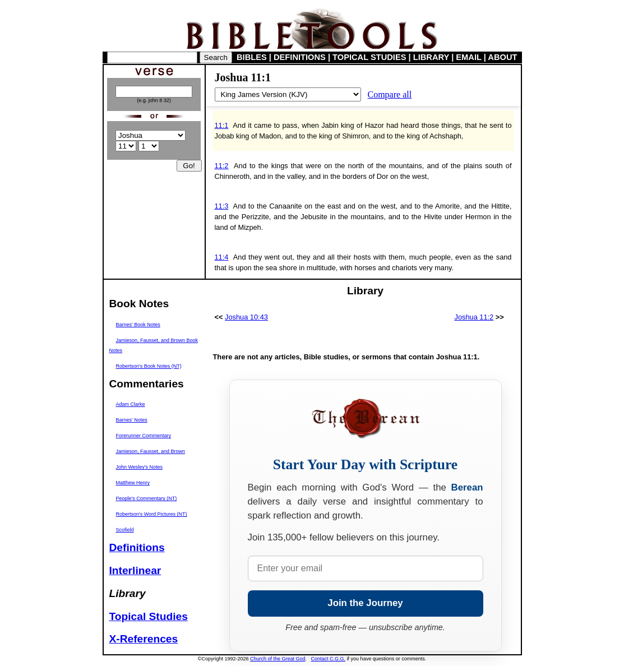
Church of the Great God (278, 659)
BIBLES (252, 57)
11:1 (222, 125)
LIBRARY (431, 57)
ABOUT (502, 57)
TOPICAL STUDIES (369, 57)
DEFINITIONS (300, 57)
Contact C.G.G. (328, 659)
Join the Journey (365, 603)
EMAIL (468, 57)
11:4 (222, 257)
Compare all (390, 94)
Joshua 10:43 (246, 317)
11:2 (222, 165)
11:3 (222, 206)
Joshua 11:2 (473, 317)
